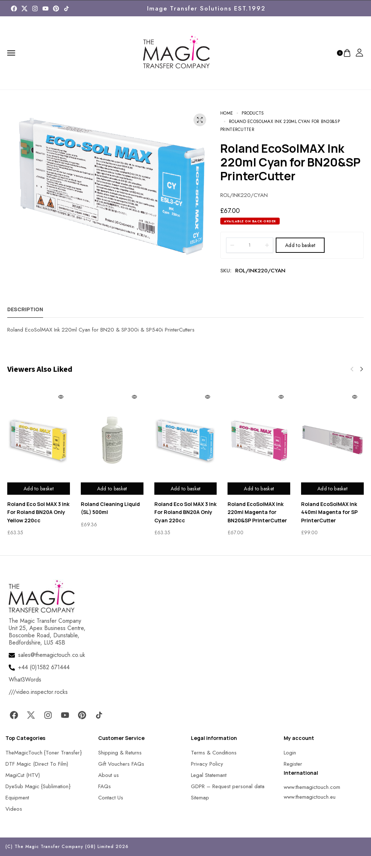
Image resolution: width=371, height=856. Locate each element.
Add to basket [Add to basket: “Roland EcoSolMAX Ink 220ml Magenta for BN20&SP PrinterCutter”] (259, 488)
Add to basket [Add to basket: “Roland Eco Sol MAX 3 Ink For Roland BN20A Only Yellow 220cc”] (39, 488)
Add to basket (300, 245)
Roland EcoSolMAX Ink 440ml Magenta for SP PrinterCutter (329, 512)
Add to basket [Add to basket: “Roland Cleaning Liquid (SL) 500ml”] (112, 488)
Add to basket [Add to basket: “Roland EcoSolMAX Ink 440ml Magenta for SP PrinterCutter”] (332, 488)
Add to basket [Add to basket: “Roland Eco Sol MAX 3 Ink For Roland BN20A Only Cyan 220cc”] (186, 488)
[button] (361, 369)
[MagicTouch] (66, 8)
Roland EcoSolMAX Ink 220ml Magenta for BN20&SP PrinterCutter (257, 512)
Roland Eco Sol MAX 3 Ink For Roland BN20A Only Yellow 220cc (38, 512)
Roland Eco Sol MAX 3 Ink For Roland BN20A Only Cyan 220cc (185, 512)
